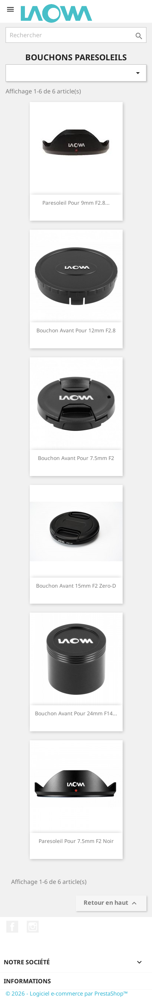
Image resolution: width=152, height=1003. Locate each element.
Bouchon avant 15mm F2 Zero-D (76, 585)
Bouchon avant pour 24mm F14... (76, 713)
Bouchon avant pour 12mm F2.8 (76, 330)
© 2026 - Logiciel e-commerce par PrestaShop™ (67, 993)
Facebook (12, 927)
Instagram (33, 927)
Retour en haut (111, 903)
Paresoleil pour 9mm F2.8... (76, 202)
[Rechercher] (76, 35)
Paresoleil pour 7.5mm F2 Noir (76, 840)
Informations (27, 981)
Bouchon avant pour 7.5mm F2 (76, 457)
